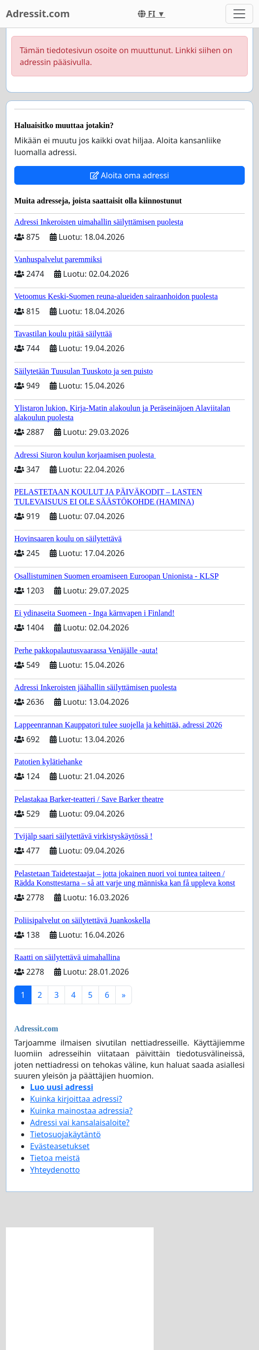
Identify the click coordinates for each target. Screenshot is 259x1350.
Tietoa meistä (55, 1157)
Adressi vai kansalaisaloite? (80, 1122)
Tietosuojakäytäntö (65, 1134)
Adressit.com (38, 13)
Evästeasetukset (60, 1146)
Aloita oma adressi (129, 175)
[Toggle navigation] (239, 14)
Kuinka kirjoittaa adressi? (76, 1098)
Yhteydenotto (55, 1169)
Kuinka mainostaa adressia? (81, 1110)
